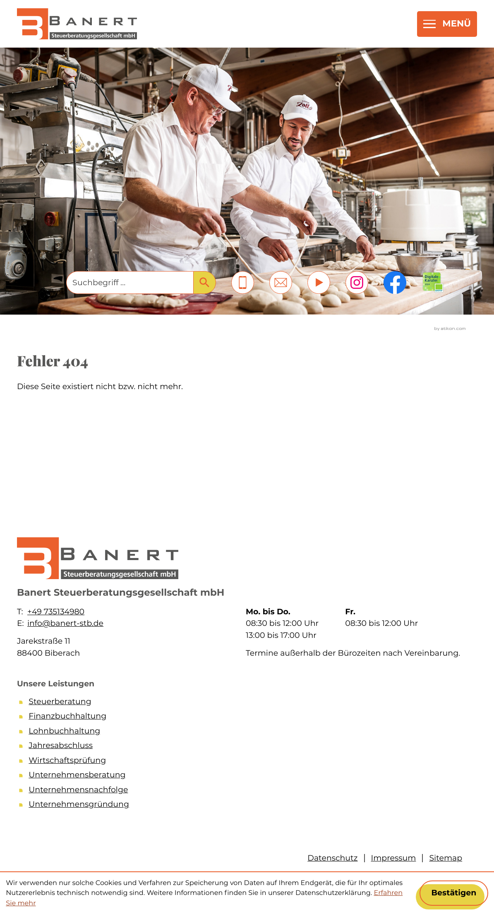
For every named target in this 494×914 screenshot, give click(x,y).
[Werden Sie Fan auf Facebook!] (395, 282)
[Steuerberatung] (244, 703)
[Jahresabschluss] (244, 747)
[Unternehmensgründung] (244, 806)
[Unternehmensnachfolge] (244, 791)
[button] (242, 282)
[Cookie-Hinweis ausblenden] (454, 893)
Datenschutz (332, 858)
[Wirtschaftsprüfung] (244, 762)
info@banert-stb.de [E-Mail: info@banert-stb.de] (65, 623)
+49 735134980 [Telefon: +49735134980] (55, 611)
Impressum (393, 858)
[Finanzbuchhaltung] (244, 717)
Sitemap (445, 858)
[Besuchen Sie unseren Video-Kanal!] (318, 282)
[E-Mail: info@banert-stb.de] (280, 282)
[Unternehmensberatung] (244, 776)
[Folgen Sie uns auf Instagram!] (356, 282)
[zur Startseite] (77, 23)
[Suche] (129, 282)
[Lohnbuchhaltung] (244, 732)
